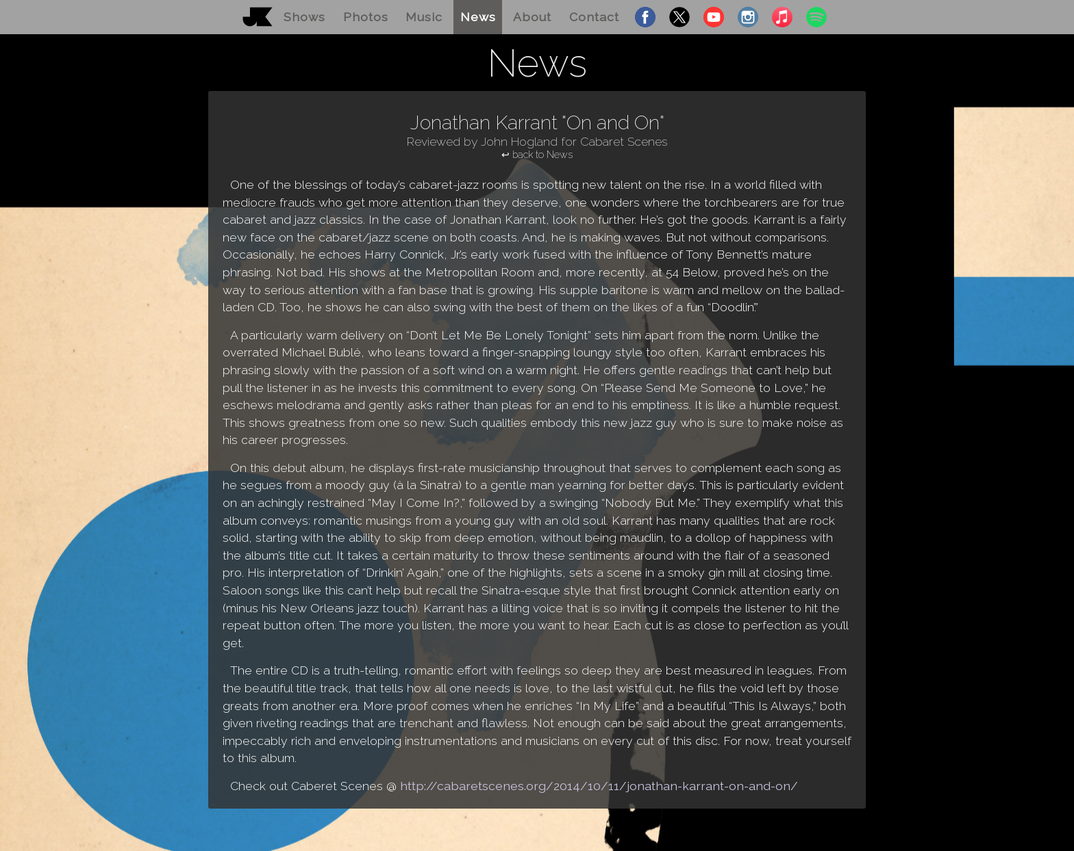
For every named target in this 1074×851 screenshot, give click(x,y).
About (532, 17)
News (478, 17)
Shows (304, 17)
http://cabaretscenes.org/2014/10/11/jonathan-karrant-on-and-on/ (599, 785)
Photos (365, 17)
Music (423, 17)
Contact (594, 17)
